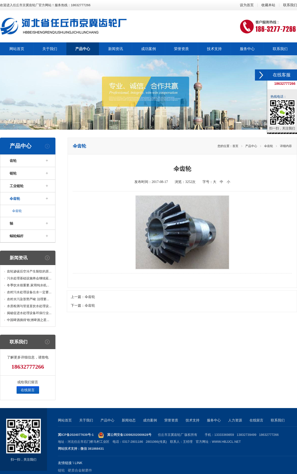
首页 (235, 146)
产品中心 (251, 146)
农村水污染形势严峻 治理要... (28, 299)
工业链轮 (17, 186)
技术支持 (192, 420)
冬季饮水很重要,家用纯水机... (28, 285)
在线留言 (28, 390)
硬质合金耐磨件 (80, 470)
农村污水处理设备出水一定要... (29, 292)
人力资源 (235, 420)
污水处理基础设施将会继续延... (29, 278)
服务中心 (214, 420)
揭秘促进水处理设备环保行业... (29, 313)
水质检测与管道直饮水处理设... (29, 306)
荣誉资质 (171, 420)
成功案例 (150, 420)
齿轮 (13, 161)
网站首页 (65, 420)
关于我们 (86, 420)
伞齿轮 (15, 199)
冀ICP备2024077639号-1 (76, 435)
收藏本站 (268, 5)
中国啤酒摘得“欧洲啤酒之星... (28, 320)
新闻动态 (129, 420)
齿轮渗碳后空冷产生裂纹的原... (29, 271)
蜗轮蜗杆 (17, 236)
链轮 (13, 173)
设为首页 (247, 5)
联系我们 (290, 5)
